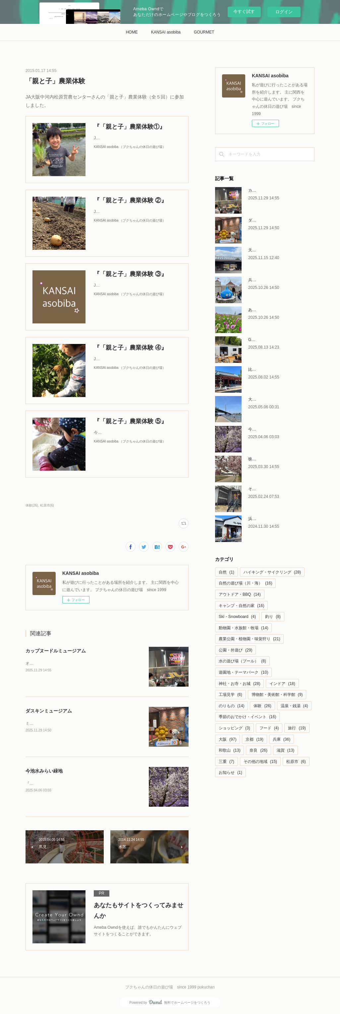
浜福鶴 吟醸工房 (262, 518)
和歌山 (229, 750)
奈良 (258, 750)
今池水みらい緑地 (44, 771)
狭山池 (254, 459)
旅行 (297, 728)
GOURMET (204, 32)
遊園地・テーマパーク (243, 672)
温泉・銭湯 (294, 706)
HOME (132, 32)
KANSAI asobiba (166, 32)
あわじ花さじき (262, 309)
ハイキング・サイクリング (272, 572)
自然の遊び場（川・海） (245, 583)
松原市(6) (47, 505)
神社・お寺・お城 (239, 683)
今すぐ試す (244, 11)
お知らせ (230, 772)
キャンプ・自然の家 (241, 605)
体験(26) (32, 505)
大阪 (227, 739)
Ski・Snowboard (237, 616)
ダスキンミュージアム (49, 710)
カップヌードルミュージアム (56, 650)
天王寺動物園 (260, 250)
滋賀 (285, 750)
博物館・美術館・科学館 (277, 694)
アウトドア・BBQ (240, 594)
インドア (282, 683)
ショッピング (234, 728)
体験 (262, 706)
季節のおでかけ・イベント (247, 716)
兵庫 (281, 739)
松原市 (296, 761)
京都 (254, 739)
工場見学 (230, 694)
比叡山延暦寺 (260, 369)
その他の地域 (260, 761)
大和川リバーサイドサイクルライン (280, 399)
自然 (226, 572)
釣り (273, 616)
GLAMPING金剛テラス (268, 339)
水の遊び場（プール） (242, 661)
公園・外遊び (235, 650)
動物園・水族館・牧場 (243, 628)
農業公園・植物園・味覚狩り (249, 639)
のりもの (231, 706)
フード (269, 728)
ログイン (284, 11)
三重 (226, 761)
